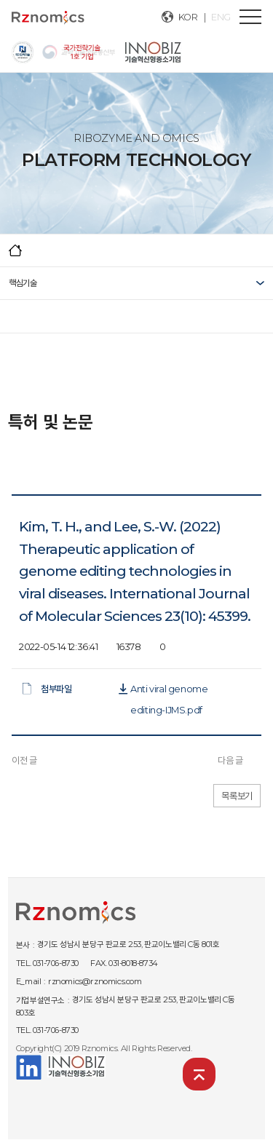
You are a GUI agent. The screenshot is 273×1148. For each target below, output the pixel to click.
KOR (188, 17)
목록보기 (236, 795)
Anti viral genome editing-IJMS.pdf (168, 692)
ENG (221, 17)
